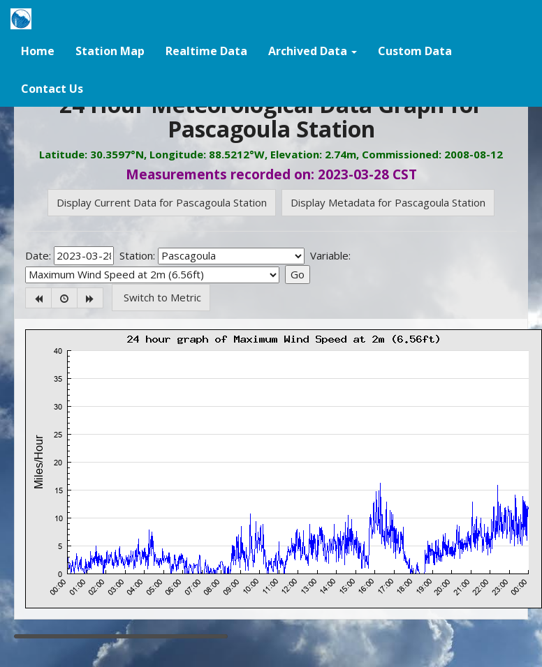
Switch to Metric (161, 297)
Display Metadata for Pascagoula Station (388, 202)
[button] (312, 50)
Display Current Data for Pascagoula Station (162, 202)
